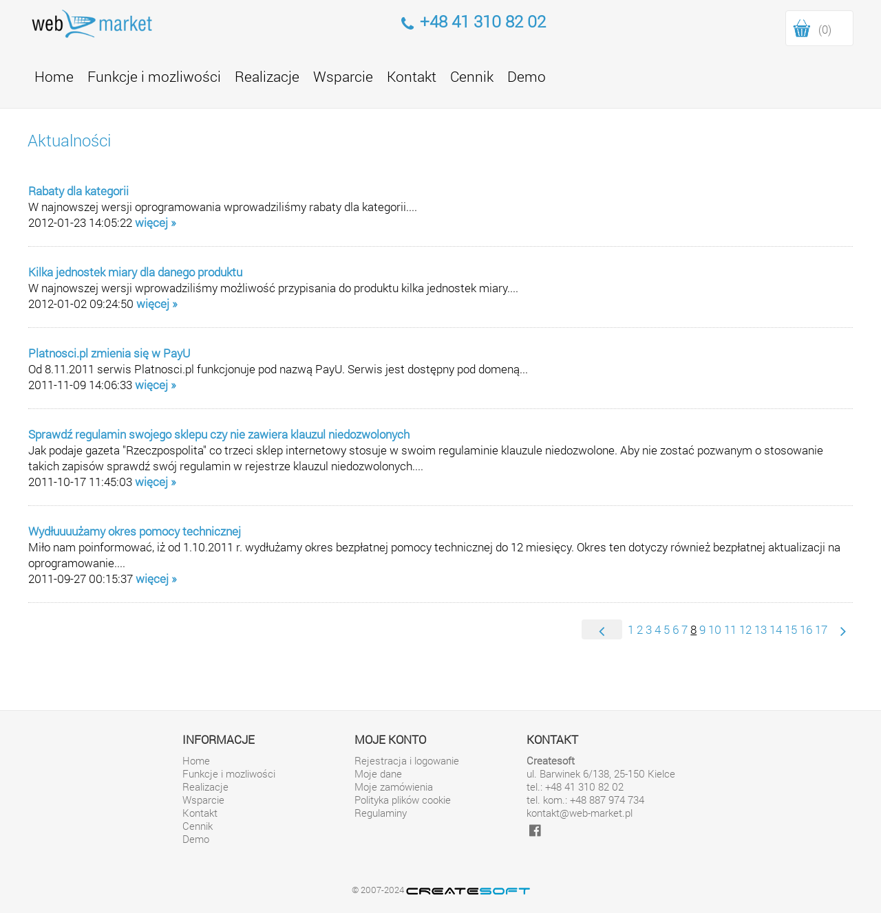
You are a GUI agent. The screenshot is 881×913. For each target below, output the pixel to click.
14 (775, 629)
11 (730, 629)
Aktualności (69, 140)
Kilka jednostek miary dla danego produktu (135, 272)
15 (791, 629)
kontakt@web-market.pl (580, 813)
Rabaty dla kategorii (78, 191)
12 (745, 629)
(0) (824, 29)
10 (714, 629)
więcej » (155, 222)
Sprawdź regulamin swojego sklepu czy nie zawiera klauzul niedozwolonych (219, 434)
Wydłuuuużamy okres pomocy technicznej (134, 531)
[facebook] (535, 829)
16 (806, 629)
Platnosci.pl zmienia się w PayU (109, 353)
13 (760, 629)
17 (821, 629)
